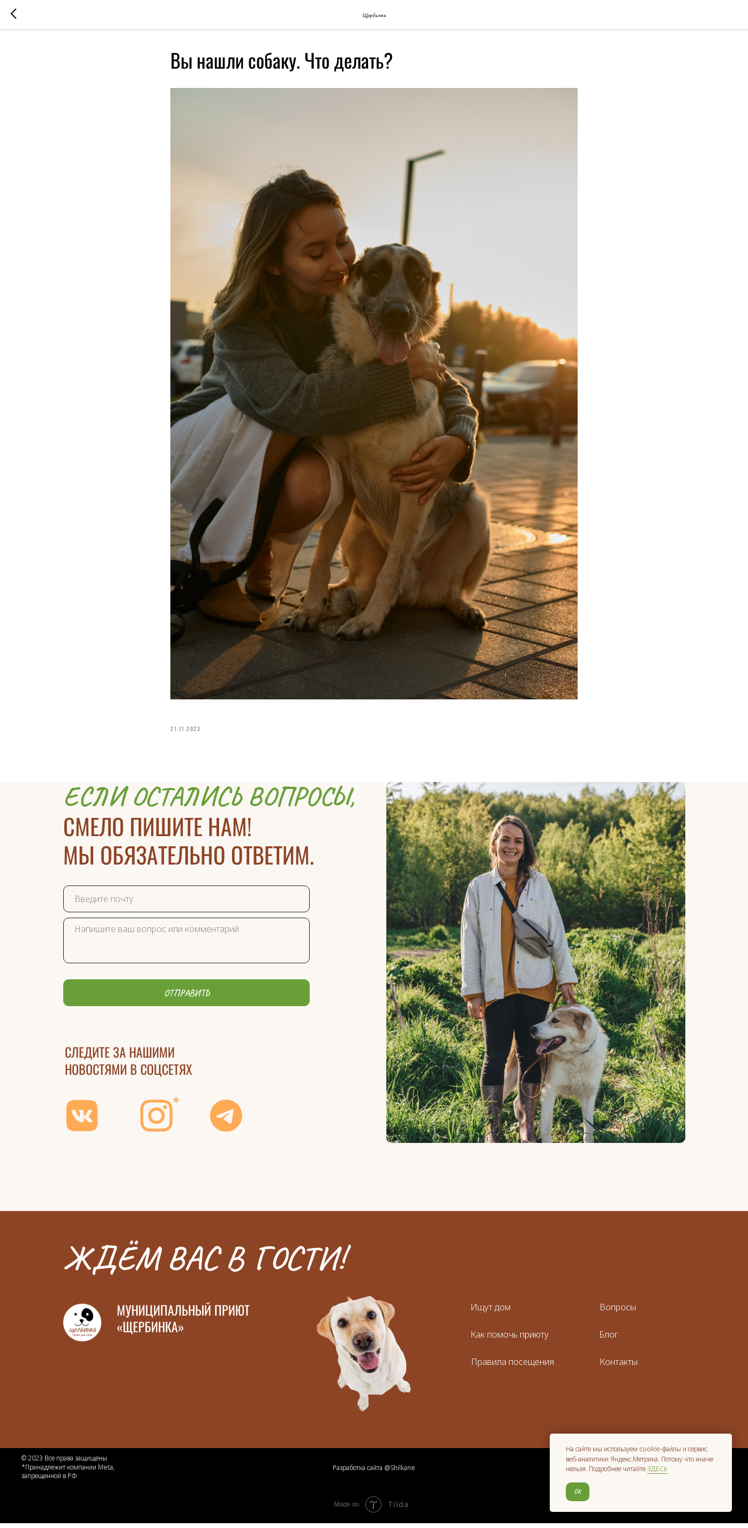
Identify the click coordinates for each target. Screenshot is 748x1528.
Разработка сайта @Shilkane (374, 1473)
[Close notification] (724, 1441)
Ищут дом (490, 1312)
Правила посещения (512, 1366)
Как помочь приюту (509, 1339)
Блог (608, 1339)
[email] (186, 903)
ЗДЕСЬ (657, 1468)
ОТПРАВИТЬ (187, 997)
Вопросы (618, 1312)
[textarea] (186, 945)
